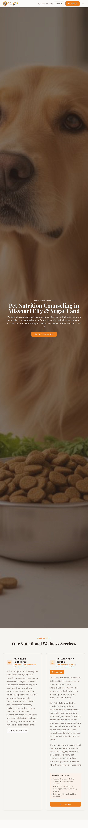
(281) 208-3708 (45, 4)
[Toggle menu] (83, 4)
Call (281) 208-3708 (44, 334)
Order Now (57, 672)
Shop (59, 4)
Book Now (72, 3)
